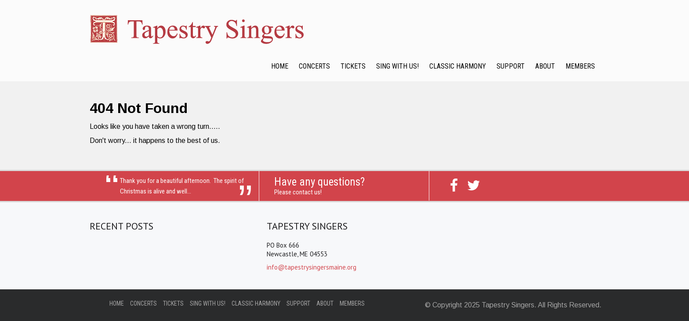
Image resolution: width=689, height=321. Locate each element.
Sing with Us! (397, 66)
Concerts (314, 66)
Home (279, 66)
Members (580, 66)
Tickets (353, 66)
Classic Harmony (457, 66)
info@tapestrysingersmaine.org (311, 267)
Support (511, 66)
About (545, 66)
